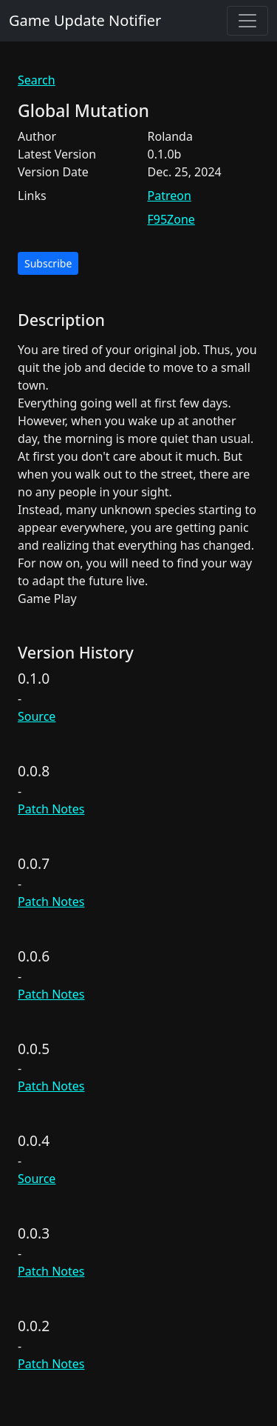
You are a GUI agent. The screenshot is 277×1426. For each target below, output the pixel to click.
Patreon (169, 195)
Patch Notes (51, 809)
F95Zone (171, 219)
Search (36, 80)
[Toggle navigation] (247, 21)
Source (36, 716)
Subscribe (48, 263)
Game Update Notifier (85, 20)
